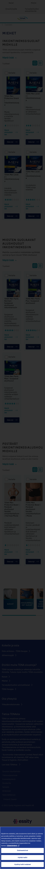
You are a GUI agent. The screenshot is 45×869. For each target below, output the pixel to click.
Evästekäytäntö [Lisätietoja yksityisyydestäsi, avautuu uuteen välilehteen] (13, 845)
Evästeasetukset (22, 850)
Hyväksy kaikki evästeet (22, 864)
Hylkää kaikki (22, 857)
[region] (22, 848)
